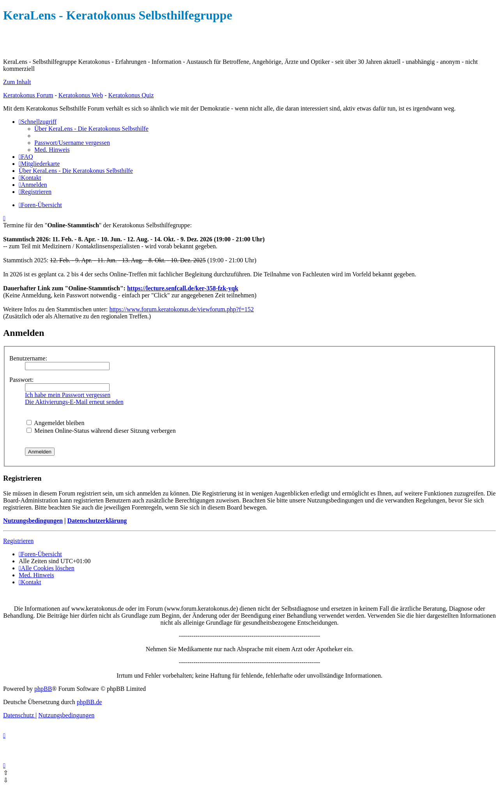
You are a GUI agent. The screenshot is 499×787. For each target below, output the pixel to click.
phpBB (43, 688)
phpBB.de (89, 702)
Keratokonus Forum (28, 95)
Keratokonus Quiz (131, 95)
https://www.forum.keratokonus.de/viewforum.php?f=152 (181, 309)
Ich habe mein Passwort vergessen (67, 395)
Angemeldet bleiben (55, 423)
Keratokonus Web (80, 95)
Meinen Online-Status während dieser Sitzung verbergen (101, 430)
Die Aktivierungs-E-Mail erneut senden (74, 402)
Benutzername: (28, 358)
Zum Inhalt (17, 82)
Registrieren (18, 541)
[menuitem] (91, 128)
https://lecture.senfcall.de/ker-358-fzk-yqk (182, 288)
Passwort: (21, 379)
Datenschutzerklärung (97, 520)
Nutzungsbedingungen (33, 520)
